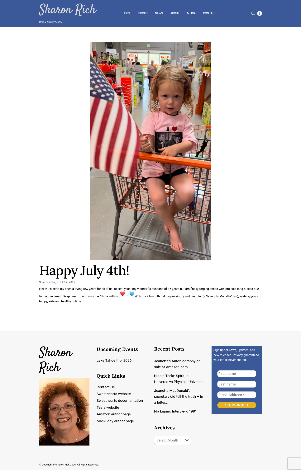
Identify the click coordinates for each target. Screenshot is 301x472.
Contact (209, 12)
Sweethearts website (114, 393)
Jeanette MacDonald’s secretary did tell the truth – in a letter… (177, 397)
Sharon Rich (65, 9)
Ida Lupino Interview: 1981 (176, 412)
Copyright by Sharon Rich (55, 466)
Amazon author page (114, 414)
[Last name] (236, 382)
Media (191, 12)
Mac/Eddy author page (116, 421)
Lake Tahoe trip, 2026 (115, 359)
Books (142, 12)
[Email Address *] (236, 393)
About (174, 12)
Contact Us (106, 386)
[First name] (236, 372)
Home (127, 12)
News (159, 12)
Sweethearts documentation (120, 400)
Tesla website (108, 407)
